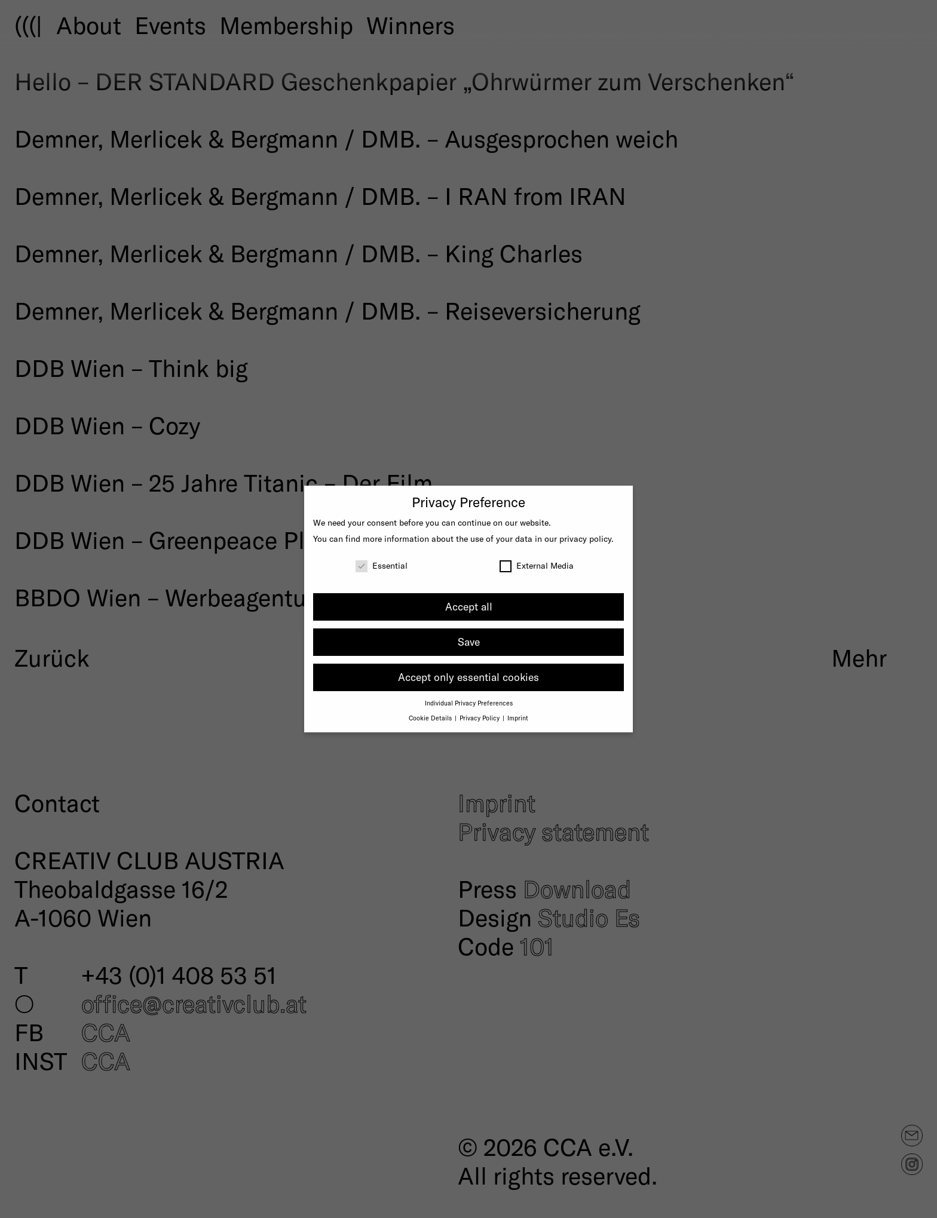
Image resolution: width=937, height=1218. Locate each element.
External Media (537, 565)
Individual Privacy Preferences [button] (469, 703)
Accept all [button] (468, 606)
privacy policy (585, 538)
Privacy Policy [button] (480, 718)
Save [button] (469, 641)
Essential (382, 565)
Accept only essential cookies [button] (468, 676)
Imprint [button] (517, 718)
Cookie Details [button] (431, 718)
